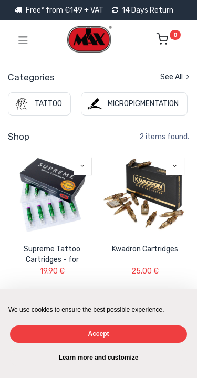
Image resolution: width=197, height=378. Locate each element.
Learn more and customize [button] (98, 357)
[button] (82, 166)
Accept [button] (98, 334)
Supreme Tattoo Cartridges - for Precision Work (52, 254)
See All (174, 76)
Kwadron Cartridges (145, 249)
